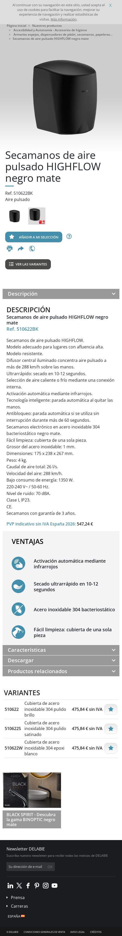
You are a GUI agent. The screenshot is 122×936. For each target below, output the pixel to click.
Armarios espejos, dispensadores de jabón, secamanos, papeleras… (63, 34)
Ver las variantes (28, 264)
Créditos (95, 932)
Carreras (19, 906)
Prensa (18, 897)
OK (50, 866)
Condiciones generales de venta (44, 932)
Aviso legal (77, 932)
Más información (64, 19)
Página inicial (16, 25)
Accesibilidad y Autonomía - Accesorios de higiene (50, 30)
